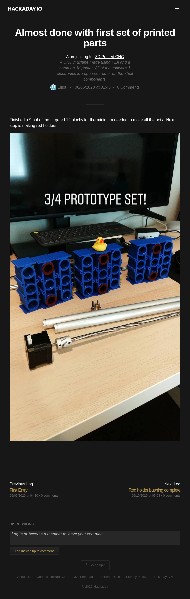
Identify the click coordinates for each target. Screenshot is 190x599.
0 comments (49, 495)
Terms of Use (110, 577)
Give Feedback (83, 577)
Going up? (95, 565)
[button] (176, 8)
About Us (23, 577)
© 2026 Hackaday (95, 586)
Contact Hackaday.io (51, 577)
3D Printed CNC (109, 57)
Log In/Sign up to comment (34, 551)
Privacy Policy (136, 577)
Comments (128, 87)
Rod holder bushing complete (154, 490)
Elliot (58, 87)
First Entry (18, 490)
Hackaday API (162, 577)
